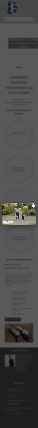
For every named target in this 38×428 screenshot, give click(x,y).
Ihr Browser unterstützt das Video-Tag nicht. (19, 214)
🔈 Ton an (8, 222)
